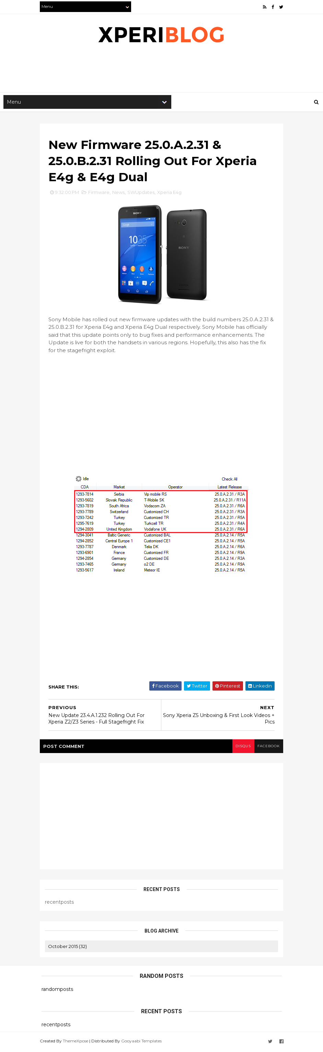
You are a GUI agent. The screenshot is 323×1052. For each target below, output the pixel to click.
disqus (241, 747)
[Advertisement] (166, 70)
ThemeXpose (77, 1042)
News (120, 194)
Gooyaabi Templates (143, 1042)
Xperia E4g (171, 194)
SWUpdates (142, 194)
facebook (267, 747)
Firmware (100, 194)
